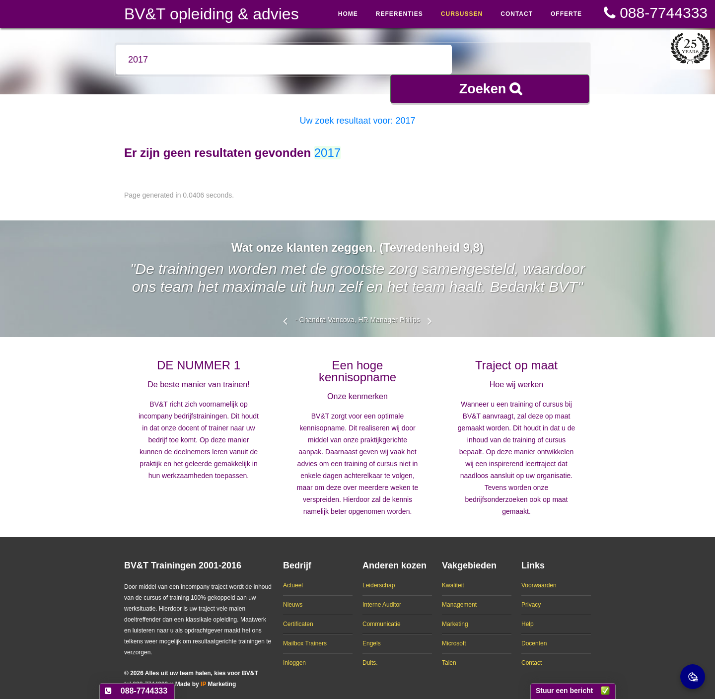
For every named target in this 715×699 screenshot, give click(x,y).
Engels (371, 635)
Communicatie (381, 616)
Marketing (455, 616)
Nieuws (292, 597)
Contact (531, 655)
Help (527, 616)
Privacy (531, 597)
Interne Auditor (381, 597)
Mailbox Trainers (305, 635)
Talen (449, 655)
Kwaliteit (453, 577)
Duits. (370, 655)
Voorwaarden (539, 577)
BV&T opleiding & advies (211, 14)
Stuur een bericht (564, 691)
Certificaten (298, 616)
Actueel (293, 577)
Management (459, 597)
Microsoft (454, 635)
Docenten (534, 635)
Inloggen (294, 655)
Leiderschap (378, 577)
